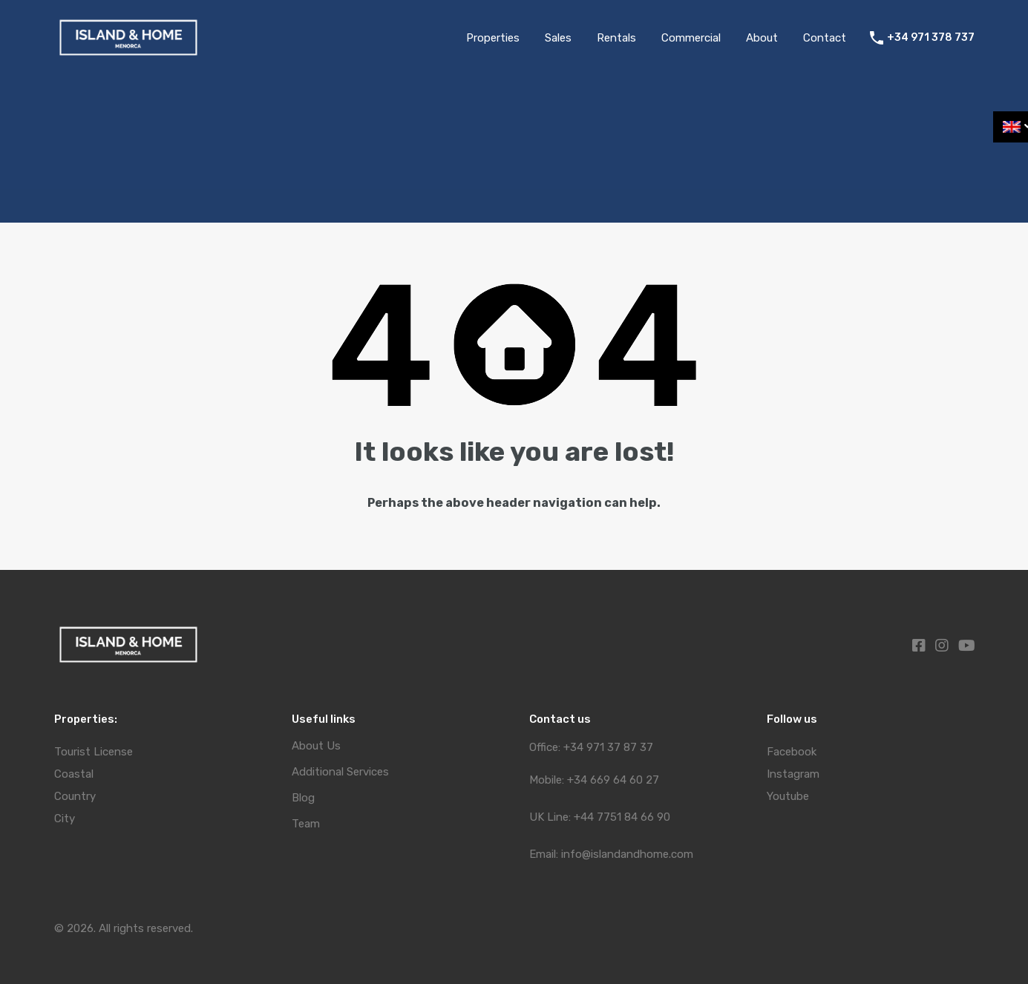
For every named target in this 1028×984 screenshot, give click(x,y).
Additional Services (340, 772)
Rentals (616, 38)
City (64, 818)
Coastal (74, 774)
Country (75, 796)
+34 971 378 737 (931, 38)
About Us (316, 746)
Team (306, 824)
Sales (558, 38)
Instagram (793, 774)
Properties (493, 38)
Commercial (691, 38)
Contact (824, 38)
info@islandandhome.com (627, 854)
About (762, 38)
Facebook (791, 751)
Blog (303, 798)
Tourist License (93, 751)
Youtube (788, 796)
